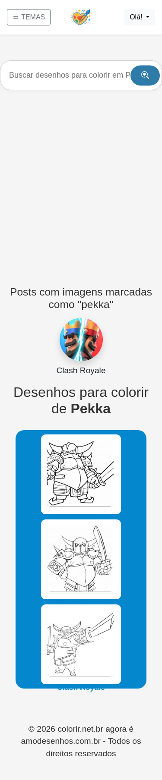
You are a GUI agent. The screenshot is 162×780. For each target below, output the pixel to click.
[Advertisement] (81, 184)
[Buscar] (81, 75)
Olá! (137, 17)
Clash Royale (81, 517)
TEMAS (29, 17)
